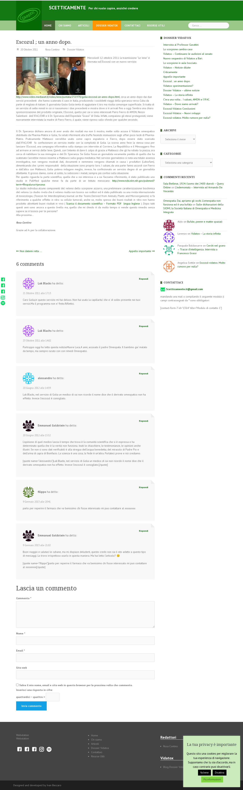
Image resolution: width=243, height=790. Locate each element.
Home (48, 25)
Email (20, 650)
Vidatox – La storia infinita (178, 95)
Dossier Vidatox (107, 25)
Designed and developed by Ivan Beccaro (37, 785)
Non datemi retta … (31, 251)
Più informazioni (212, 779)
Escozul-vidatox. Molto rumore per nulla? (186, 117)
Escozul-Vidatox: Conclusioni (179, 108)
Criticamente (170, 72)
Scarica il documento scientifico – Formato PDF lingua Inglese (102, 203)
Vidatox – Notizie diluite (177, 67)
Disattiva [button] (219, 772)
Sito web (21, 667)
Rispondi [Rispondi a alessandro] (143, 373)
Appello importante (140, 251)
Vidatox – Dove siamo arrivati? (180, 104)
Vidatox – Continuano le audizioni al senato (187, 54)
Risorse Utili (156, 25)
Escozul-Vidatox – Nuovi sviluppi (181, 113)
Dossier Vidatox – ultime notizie (181, 90)
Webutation (22, 735)
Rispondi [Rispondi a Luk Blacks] (143, 278)
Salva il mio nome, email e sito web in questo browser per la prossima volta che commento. (76, 685)
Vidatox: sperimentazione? (178, 86)
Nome (20, 633)
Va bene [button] (204, 772)
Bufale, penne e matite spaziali (204, 221)
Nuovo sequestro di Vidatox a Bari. (183, 58)
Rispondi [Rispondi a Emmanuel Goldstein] (143, 420)
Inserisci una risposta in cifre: (34, 690)
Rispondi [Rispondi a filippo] (143, 487)
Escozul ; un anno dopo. (176, 81)
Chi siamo (64, 25)
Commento (23, 598)
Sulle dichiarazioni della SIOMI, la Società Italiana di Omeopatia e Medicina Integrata (193, 208)
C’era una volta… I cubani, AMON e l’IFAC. (186, 99)
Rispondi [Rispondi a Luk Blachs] (143, 326)
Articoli (83, 25)
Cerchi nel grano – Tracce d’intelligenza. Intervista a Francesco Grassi (201, 249)
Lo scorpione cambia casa (177, 49)
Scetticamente (67, 7)
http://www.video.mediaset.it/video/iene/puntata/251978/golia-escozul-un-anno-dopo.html (68, 97)
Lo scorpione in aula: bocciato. (180, 63)
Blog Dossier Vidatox (175, 767)
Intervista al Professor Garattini (181, 44)
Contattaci (132, 25)
